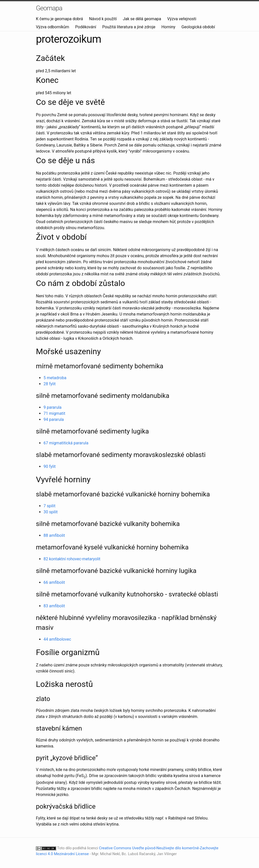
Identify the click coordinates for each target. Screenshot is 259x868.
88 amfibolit (54, 535)
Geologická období (198, 27)
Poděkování (86, 27)
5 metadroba (55, 377)
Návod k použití (103, 18)
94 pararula (54, 419)
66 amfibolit (54, 582)
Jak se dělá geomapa (142, 18)
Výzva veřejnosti (181, 18)
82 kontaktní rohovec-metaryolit (72, 559)
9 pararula (52, 407)
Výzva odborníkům (53, 27)
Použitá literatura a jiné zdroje (129, 27)
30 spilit (51, 512)
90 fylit (50, 466)
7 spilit (49, 505)
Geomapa (49, 8)
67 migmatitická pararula (66, 443)
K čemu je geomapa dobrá (60, 18)
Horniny (168, 27)
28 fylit (50, 383)
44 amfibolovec (57, 639)
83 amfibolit (54, 606)
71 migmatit (54, 413)
